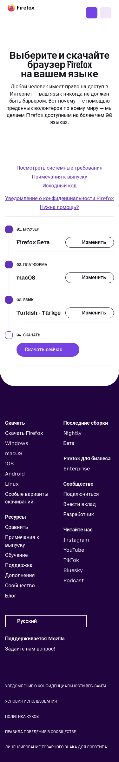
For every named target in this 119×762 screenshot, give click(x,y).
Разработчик (78, 514)
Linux (12, 484)
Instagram (76, 540)
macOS (13, 453)
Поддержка (18, 565)
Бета (69, 443)
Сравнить (16, 527)
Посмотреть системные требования (59, 168)
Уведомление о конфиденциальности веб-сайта (56, 686)
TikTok (71, 560)
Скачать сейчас (48, 350)
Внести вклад (79, 504)
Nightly (72, 433)
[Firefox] (27, 13)
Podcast (73, 580)
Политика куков (22, 716)
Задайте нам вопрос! (30, 649)
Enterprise (76, 469)
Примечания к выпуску (59, 177)
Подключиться (81, 494)
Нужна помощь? (59, 207)
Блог (10, 596)
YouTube (73, 550)
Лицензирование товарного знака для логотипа (56, 747)
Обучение (16, 555)
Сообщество (20, 586)
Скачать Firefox (91, 12)
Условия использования (31, 701)
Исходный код (59, 186)
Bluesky (73, 570)
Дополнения (20, 575)
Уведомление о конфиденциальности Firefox (59, 198)
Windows (16, 443)
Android (15, 474)
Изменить (89, 242)
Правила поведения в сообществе (40, 732)
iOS (9, 464)
